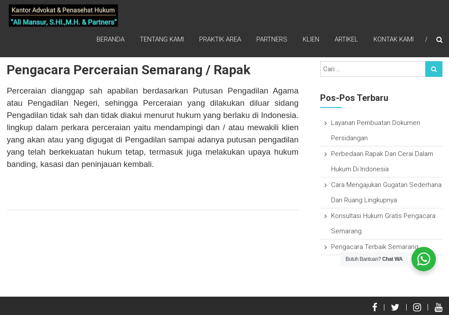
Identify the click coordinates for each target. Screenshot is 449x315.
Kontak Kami (393, 39)
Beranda (110, 39)
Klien (311, 39)
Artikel (346, 39)
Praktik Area (220, 39)
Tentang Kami (162, 39)
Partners (271, 39)
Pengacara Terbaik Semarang (374, 247)
